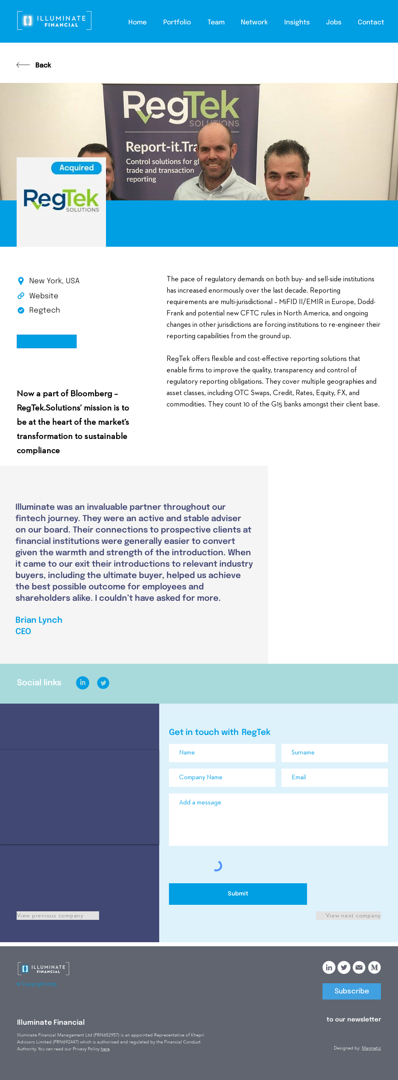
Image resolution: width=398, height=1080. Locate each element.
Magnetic (371, 1048)
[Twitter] (343, 967)
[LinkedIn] (328, 967)
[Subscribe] (351, 991)
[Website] (58, 296)
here (105, 1049)
